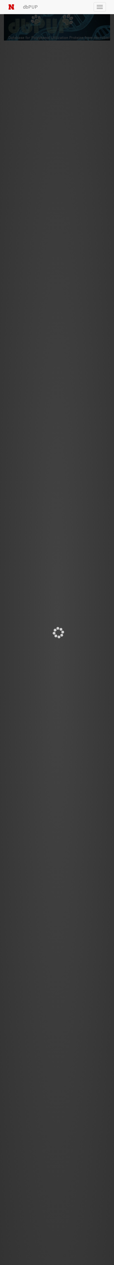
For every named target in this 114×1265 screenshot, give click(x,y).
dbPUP (30, 7)
